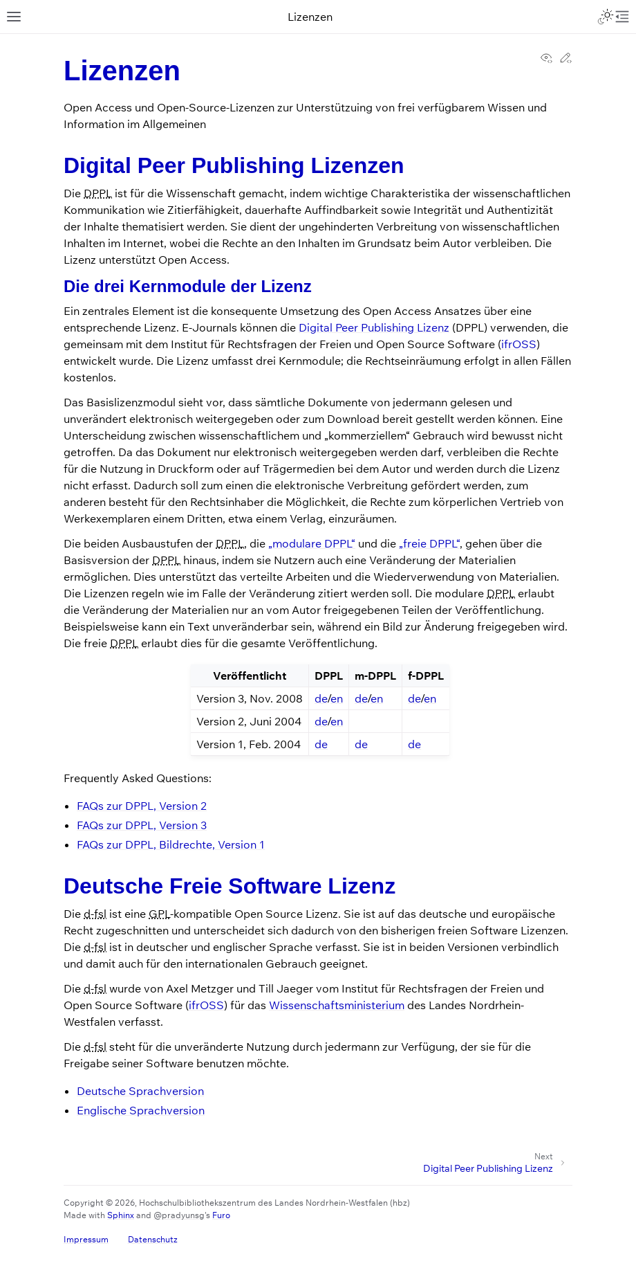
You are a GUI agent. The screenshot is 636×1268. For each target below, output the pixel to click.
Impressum (86, 1239)
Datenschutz (153, 1239)
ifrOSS (518, 344)
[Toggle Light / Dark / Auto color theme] (605, 16)
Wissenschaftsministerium (336, 1005)
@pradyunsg (179, 1215)
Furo (221, 1215)
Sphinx (120, 1215)
